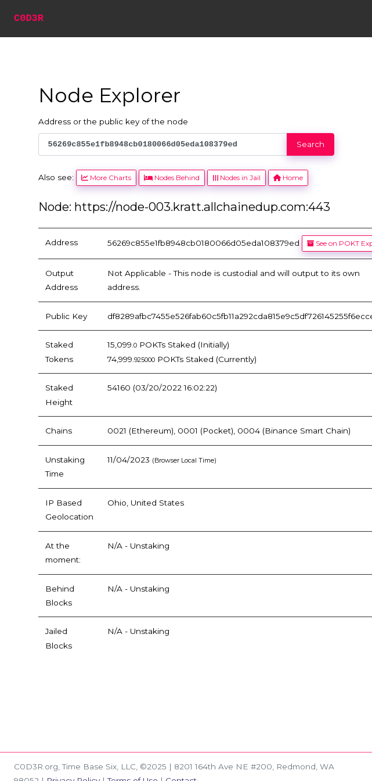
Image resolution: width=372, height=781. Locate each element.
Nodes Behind (172, 177)
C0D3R (29, 18)
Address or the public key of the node (113, 121)
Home (288, 177)
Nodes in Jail (236, 177)
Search (310, 144)
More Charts (106, 177)
